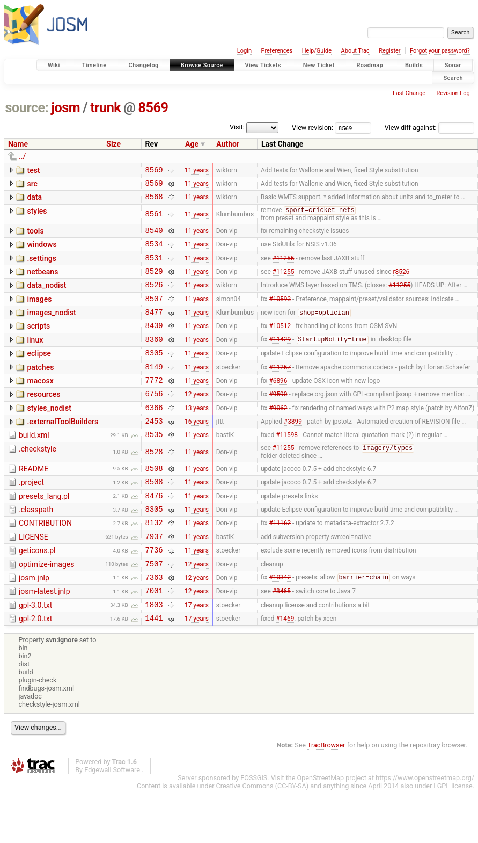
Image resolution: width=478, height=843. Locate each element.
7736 (154, 592)
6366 (154, 435)
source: (27, 107)
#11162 (280, 562)
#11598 (287, 465)
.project (31, 515)
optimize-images (46, 607)
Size (113, 144)
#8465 (282, 638)
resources (43, 419)
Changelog (143, 65)
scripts (38, 342)
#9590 (278, 420)
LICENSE (33, 576)
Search (453, 77)
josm (65, 107)
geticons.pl (37, 591)
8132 (154, 562)
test (33, 170)
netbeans (42, 282)
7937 (154, 577)
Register (389, 50)
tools (35, 236)
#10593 (280, 313)
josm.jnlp (34, 622)
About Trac (355, 50)
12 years (197, 420)
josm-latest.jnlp (44, 637)
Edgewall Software (112, 821)
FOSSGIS (253, 829)
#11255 (284, 267)
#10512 (280, 343)
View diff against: (429, 127)
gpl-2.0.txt (35, 668)
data (34, 200)
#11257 (280, 389)
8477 (154, 328)
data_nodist (46, 297)
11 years (197, 171)
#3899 (293, 450)
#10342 (280, 623)
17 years (197, 653)
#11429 (280, 359)
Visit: (237, 127)
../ (22, 156)
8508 (154, 501)
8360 (154, 359)
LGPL (441, 837)
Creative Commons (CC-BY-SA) (262, 837)
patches (40, 388)
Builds (414, 65)
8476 (154, 532)
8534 (154, 252)
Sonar (453, 65)
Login (244, 50)
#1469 (285, 669)
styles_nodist (49, 434)
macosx (40, 403)
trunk (105, 107)
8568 (154, 201)
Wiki (54, 65)
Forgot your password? (440, 50)
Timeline (94, 65)
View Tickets (263, 65)
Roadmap (369, 65)
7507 (154, 608)
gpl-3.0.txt (35, 653)
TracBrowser (326, 796)
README (33, 500)
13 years (197, 435)
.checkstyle (37, 480)
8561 (154, 219)
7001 (154, 638)
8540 (154, 237)
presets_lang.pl (44, 531)
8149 (154, 389)
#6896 (278, 404)
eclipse (39, 373)
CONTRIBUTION (45, 561)
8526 (154, 298)
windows (41, 251)
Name (18, 144)
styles (37, 216)
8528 (154, 483)
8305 (154, 374)
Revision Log (452, 93)
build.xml (34, 464)
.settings (41, 267)
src (32, 185)
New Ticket (319, 65)
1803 (154, 654)
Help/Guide (317, 50)
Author (227, 144)
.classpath (36, 546)
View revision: (312, 127)
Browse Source (202, 65)
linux (35, 358)
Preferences (276, 50)
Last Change (409, 93)
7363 (154, 623)
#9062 (278, 435)
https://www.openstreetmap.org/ (425, 829)
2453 (154, 450)
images (39, 312)
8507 (154, 313)
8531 (154, 268)
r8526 (401, 282)
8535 (154, 465)
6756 (154, 420)
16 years (197, 450)
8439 (154, 343)
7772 (154, 404)
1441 (154, 669)
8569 (153, 107)
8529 (154, 283)
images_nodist (51, 327)
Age (191, 144)
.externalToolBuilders (62, 449)
